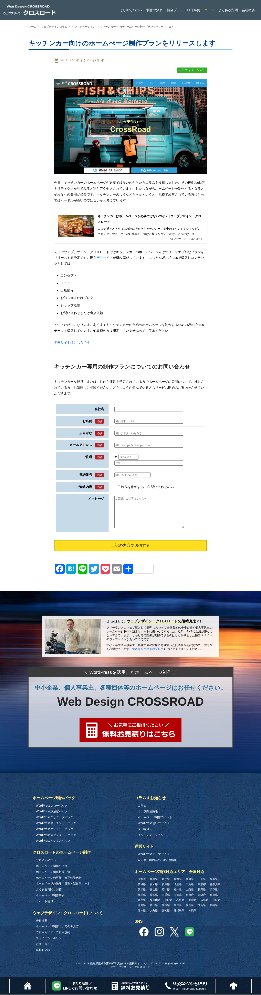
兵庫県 (214, 895)
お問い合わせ (44, 944)
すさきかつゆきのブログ (148, 649)
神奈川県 (215, 884)
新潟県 (142, 889)
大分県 (154, 910)
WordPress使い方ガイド (153, 823)
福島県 (214, 879)
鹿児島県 (179, 910)
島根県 (180, 900)
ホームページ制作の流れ (51, 866)
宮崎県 (166, 910)
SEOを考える (146, 829)
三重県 (166, 895)
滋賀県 (178, 895)
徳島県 (142, 905)
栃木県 (154, 884)
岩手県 (166, 879)
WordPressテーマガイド (153, 854)
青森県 (154, 879)
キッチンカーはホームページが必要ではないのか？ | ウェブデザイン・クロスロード (149, 219)
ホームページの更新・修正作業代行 (59, 878)
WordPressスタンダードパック (56, 835)
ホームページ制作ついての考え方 (57, 927)
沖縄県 (192, 910)
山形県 (202, 879)
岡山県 (192, 900)
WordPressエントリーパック (54, 829)
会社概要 (248, 10)
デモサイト (104, 258)
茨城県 (142, 884)
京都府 (190, 895)
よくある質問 (228, 10)
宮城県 (178, 879)
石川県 (166, 889)
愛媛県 (166, 905)
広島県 (204, 900)
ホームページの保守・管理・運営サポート (63, 884)
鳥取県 (169, 900)
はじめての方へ (130, 10)
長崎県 (214, 905)
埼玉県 (178, 884)
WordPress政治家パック (51, 811)
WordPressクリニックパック (54, 817)
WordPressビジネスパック (53, 841)
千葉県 (190, 884)
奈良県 (142, 900)
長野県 (202, 889)
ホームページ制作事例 (50, 895)
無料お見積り (44, 950)
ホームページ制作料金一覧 (53, 872)
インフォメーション (84, 26)
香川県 (154, 905)
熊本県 (142, 910)
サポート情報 (44, 901)
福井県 (178, 889)
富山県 (154, 889)
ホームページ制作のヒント (155, 817)
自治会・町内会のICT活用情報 (157, 860)
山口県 (216, 900)
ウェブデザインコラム (54, 26)
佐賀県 (202, 905)
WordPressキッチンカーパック (56, 823)
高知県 (178, 905)
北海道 (142, 879)
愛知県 (154, 895)
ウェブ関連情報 (148, 811)
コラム (209, 10)
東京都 (202, 884)
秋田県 (190, 879)
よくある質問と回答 (49, 889)
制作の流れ (154, 10)
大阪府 (202, 895)
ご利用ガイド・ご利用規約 (53, 932)
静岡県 (142, 895)
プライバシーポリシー (50, 938)
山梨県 (190, 889)
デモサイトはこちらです (72, 343)
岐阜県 (214, 889)
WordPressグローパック (51, 806)
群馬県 (166, 884)
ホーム (32, 26)
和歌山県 (155, 900)
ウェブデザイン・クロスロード (131, 967)
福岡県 (190, 905)
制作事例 (193, 10)
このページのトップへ (251, 981)
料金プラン (175, 10)
